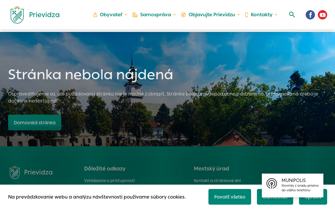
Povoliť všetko (227, 196)
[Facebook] (310, 16)
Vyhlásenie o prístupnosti (109, 180)
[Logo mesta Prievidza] (32, 16)
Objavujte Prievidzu (208, 16)
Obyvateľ (110, 16)
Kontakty (258, 16)
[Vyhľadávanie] (291, 16)
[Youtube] (322, 16)
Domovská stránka (35, 122)
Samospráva (153, 16)
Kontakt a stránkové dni (217, 180)
